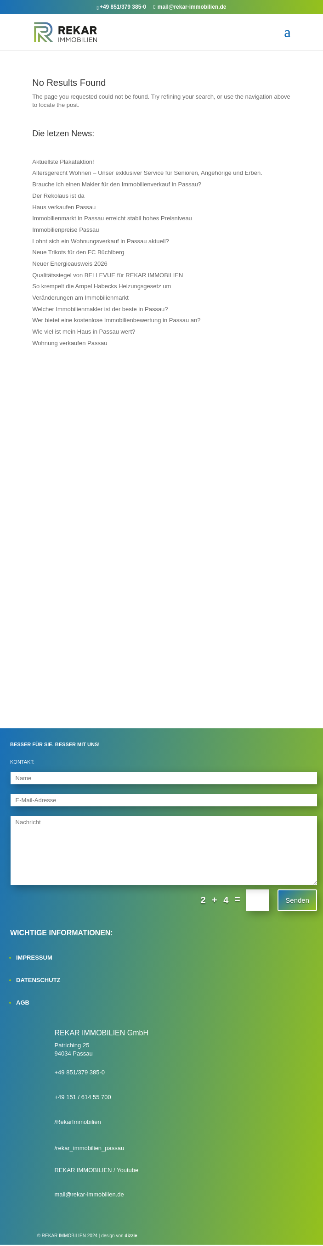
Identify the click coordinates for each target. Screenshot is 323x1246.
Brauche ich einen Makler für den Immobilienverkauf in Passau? (116, 184)
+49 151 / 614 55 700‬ (83, 1097)
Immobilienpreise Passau (65, 229)
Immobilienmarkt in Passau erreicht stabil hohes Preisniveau (112, 218)
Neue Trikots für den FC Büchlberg (78, 252)
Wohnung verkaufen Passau (69, 343)
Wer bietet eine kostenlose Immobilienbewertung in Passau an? (116, 320)
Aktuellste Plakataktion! (63, 161)
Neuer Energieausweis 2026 (69, 263)
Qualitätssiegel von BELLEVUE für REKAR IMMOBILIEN (107, 275)
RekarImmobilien (78, 1121)
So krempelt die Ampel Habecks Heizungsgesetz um (101, 286)
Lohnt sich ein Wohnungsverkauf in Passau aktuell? (100, 241)
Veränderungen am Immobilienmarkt (80, 297)
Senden (297, 900)
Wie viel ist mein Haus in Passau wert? (83, 331)
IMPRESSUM (34, 957)
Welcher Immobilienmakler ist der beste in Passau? (100, 309)
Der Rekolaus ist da (58, 195)
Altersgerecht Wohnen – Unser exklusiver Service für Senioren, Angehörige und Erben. (147, 172)
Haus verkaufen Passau (64, 207)
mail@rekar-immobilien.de (89, 1194)
